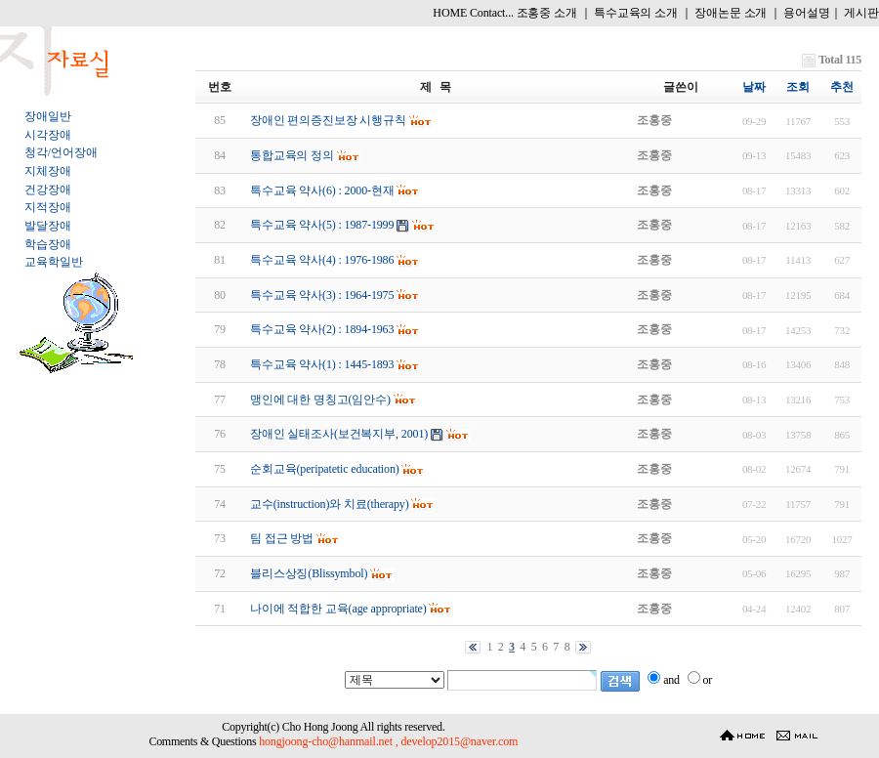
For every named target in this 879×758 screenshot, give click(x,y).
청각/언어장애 (60, 152)
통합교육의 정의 (292, 155)
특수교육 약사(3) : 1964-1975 (322, 295)
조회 (798, 87)
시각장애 (47, 135)
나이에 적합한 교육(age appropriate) (338, 608)
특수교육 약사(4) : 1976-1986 (322, 260)
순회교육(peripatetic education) (324, 469)
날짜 (754, 87)
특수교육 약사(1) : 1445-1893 (322, 364)
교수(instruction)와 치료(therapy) (329, 504)
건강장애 (47, 189)
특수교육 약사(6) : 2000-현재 (322, 190)
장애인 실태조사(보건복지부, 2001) (339, 434)
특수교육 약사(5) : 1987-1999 (322, 225)
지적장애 (47, 207)
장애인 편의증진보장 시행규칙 (328, 120)
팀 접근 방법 (282, 538)
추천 (842, 87)
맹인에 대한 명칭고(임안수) (320, 399)
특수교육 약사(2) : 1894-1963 (322, 329)
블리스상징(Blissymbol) (308, 573)
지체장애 (47, 171)
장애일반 (47, 116)
